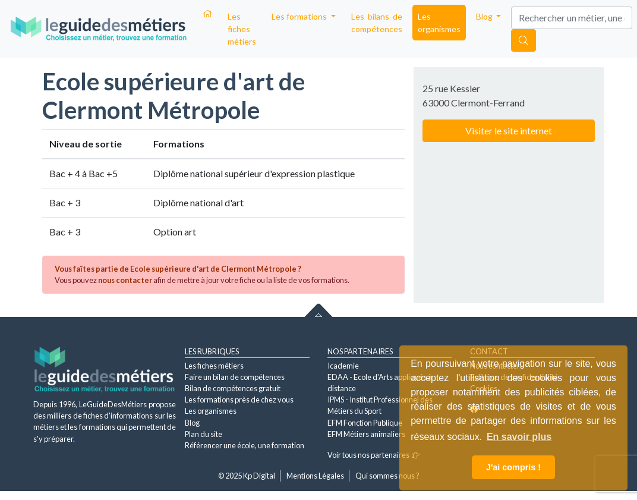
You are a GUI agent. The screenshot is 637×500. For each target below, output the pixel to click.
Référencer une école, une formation (244, 445)
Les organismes (439, 22)
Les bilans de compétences (376, 22)
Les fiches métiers (242, 28)
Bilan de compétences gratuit (232, 388)
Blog (192, 422)
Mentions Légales (315, 475)
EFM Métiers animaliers (366, 434)
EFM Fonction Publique (364, 422)
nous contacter (125, 280)
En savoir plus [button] (519, 437)
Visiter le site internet (508, 130)
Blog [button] (485, 16)
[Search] (571, 18)
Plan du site (203, 434)
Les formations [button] (300, 16)
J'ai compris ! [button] (513, 467)
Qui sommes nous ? (387, 475)
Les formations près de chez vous (239, 399)
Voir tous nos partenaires (373, 455)
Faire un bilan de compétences (235, 377)
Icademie (343, 365)
